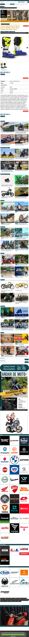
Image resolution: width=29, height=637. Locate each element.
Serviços (19, 601)
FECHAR (13, 634)
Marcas (8, 21)
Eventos (2, 332)
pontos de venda (12, 4)
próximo (13, 8)
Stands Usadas (17, 599)
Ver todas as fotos (7, 31)
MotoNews (3, 121)
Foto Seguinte (11, 31)
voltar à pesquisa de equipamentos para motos (6, 8)
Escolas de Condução (3, 601)
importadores (26, 4)
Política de (13, 636)
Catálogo (11, 21)
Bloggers (13, 601)
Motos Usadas (2, 598)
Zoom (14, 31)
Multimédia (3, 226)
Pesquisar (26, 359)
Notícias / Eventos (4, 21)
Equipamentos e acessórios (5, 174)
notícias (1, 5)
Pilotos (17, 601)
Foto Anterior (2, 31)
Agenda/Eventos (8, 598)
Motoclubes (9, 601)
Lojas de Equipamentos (6, 600)
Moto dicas (3, 306)
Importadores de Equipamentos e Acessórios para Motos (19, 600)
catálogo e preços (7, 4)
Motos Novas (13, 598)
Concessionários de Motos (10, 599)
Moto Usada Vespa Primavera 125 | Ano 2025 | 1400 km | (14, 615)
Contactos (15, 21)
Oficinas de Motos (23, 599)
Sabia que (2, 279)
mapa (5, 6)
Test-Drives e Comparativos (5, 147)
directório (3, 6)
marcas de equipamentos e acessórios (19, 4)
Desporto (2, 253)
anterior (18, 7)
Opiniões (2, 200)
